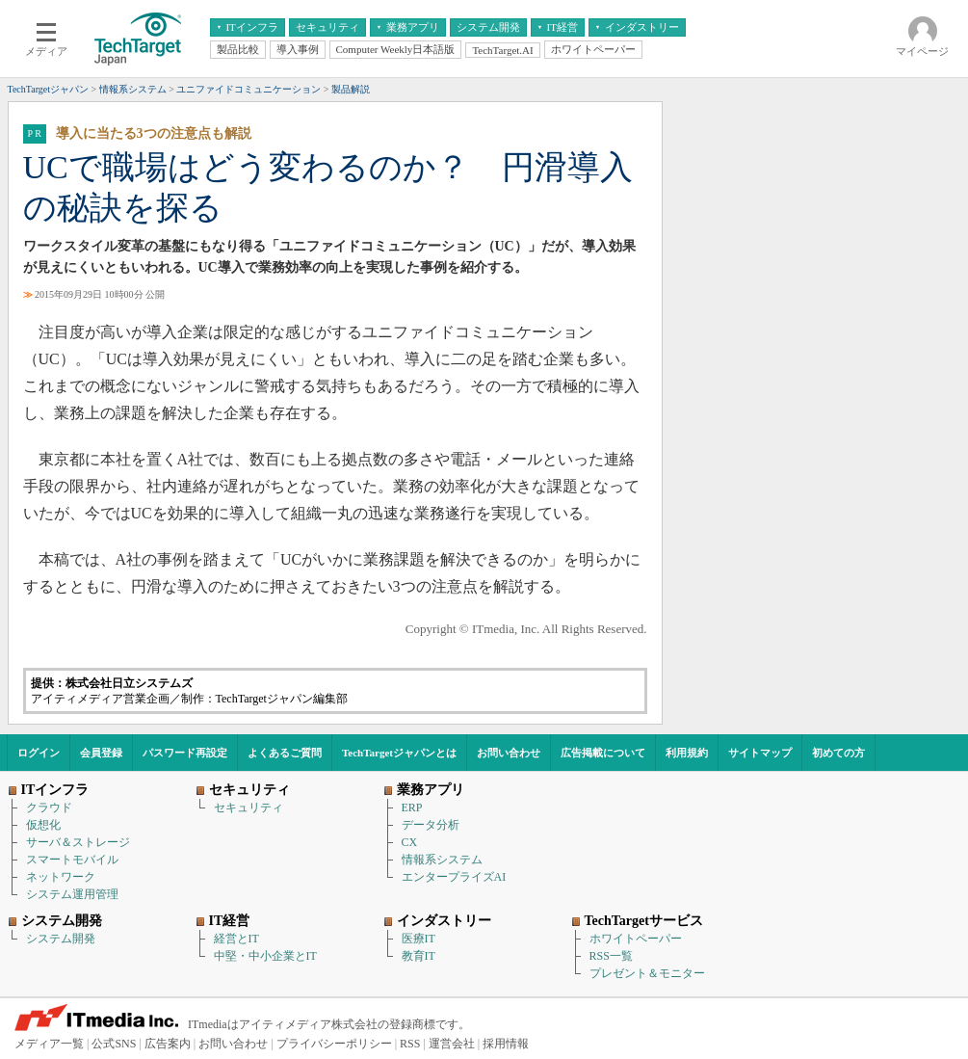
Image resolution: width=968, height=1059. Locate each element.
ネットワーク (60, 877)
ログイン (38, 752)
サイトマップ (760, 752)
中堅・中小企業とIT (265, 956)
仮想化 (43, 825)
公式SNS (114, 1043)
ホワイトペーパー (635, 938)
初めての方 (838, 752)
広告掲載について (603, 752)
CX (410, 842)
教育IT (418, 956)
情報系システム (442, 859)
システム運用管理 (72, 894)
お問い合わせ (508, 752)
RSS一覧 (611, 956)
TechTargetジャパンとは (399, 752)
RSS (410, 1043)
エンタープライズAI (454, 877)
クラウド (49, 807)
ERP (412, 807)
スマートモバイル (72, 859)
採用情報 (506, 1043)
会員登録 (101, 752)
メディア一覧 (49, 1043)
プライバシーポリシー (334, 1043)
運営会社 (452, 1043)
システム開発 (60, 938)
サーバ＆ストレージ (78, 842)
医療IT (418, 938)
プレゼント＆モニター (647, 973)
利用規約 (687, 752)
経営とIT (236, 938)
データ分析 (430, 825)
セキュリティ (248, 807)
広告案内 (167, 1043)
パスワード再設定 (185, 752)
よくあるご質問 (285, 752)
